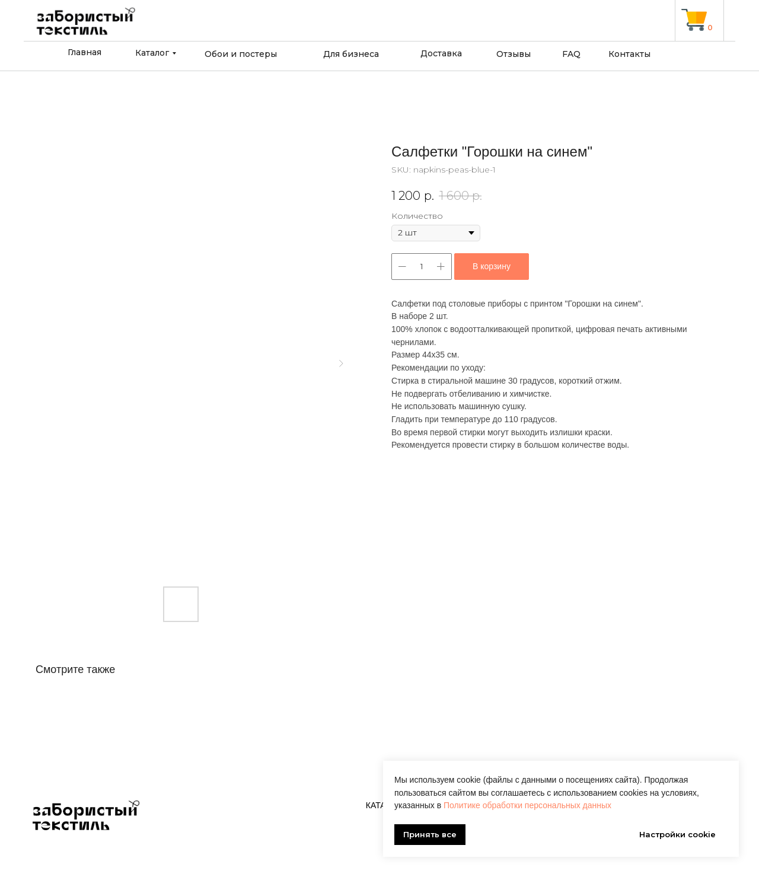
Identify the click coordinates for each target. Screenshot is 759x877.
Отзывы (513, 54)
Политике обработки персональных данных (527, 805)
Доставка (441, 53)
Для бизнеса (351, 54)
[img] (694, 20)
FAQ (571, 54)
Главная (84, 52)
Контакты (629, 54)
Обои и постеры (241, 54)
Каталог (152, 52)
